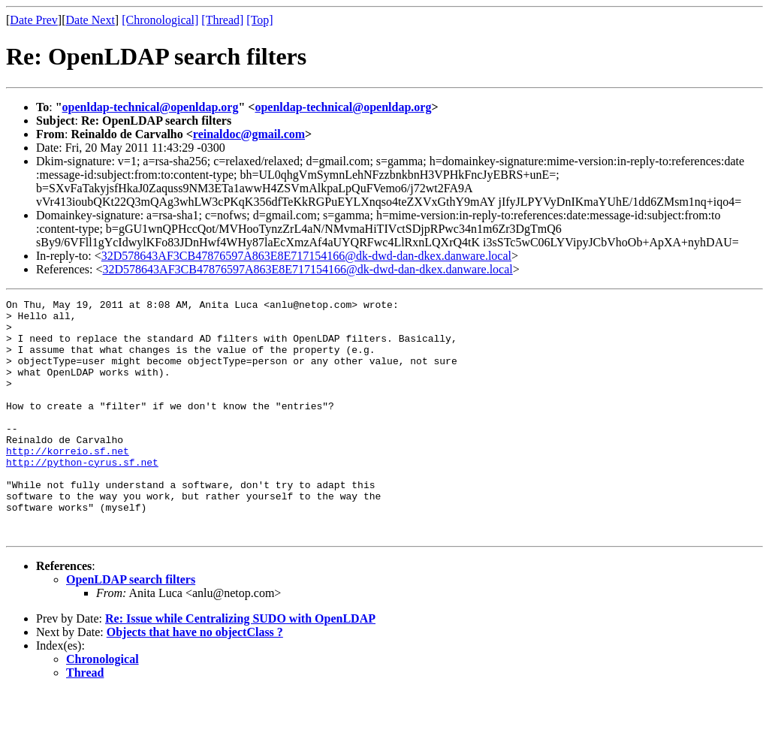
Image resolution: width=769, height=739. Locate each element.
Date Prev (34, 20)
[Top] (259, 20)
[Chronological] (160, 20)
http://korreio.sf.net (67, 482)
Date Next (90, 20)
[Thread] (222, 20)
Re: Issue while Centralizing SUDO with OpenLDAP (240, 665)
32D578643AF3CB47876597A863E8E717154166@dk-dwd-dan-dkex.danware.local (306, 255)
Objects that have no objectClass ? (195, 679)
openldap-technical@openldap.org (150, 107)
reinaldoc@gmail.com (249, 134)
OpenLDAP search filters (130, 626)
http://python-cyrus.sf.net (82, 495)
